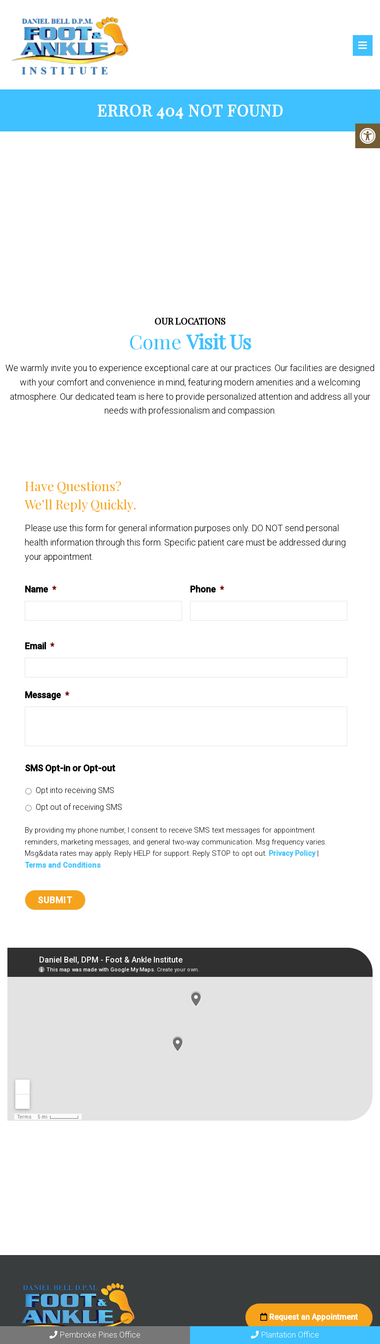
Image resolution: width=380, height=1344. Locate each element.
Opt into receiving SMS (75, 792)
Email (39, 647)
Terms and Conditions (62, 867)
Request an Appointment (309, 1318)
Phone (207, 591)
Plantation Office (285, 1335)
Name (40, 591)
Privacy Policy (292, 855)
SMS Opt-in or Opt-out (70, 769)
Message (47, 696)
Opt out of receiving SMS (79, 808)
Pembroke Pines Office (95, 1335)
